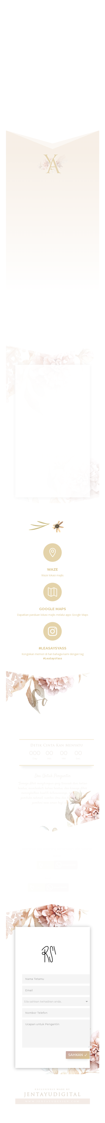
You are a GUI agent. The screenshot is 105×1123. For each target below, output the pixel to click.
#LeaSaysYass (52, 646)
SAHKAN (79, 1055)
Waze (52, 568)
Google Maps (52, 607)
